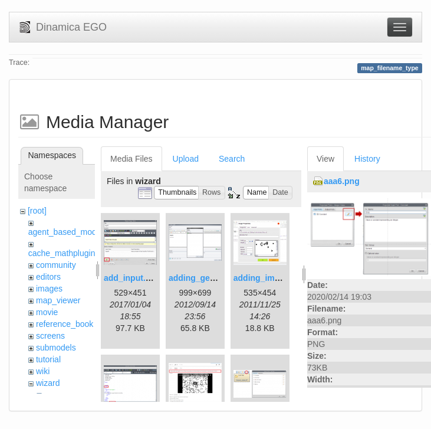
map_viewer (58, 300)
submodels (56, 347)
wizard (48, 383)
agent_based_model (65, 232)
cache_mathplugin (62, 253)
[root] (37, 210)
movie (47, 312)
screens (50, 335)
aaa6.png (342, 181)
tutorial (48, 359)
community (56, 265)
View (325, 158)
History (367, 158)
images (49, 288)
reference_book (64, 324)
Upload (186, 158)
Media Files (131, 158)
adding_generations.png (217, 278)
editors (48, 276)
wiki (43, 371)
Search (232, 158)
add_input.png (132, 278)
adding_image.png (270, 278)
